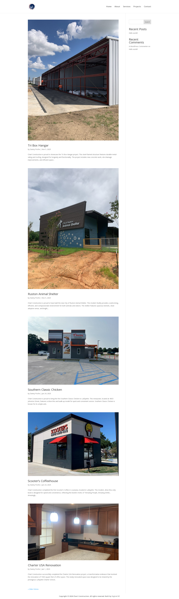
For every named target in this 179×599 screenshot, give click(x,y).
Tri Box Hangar (38, 145)
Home (109, 7)
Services (126, 7)
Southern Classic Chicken (45, 390)
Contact (147, 7)
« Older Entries (33, 589)
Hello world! (133, 33)
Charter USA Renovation (44, 565)
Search (147, 22)
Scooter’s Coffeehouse (43, 481)
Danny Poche (35, 149)
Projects (137, 7)
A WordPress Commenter (138, 46)
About (117, 7)
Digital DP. (116, 596)
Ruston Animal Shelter (43, 294)
